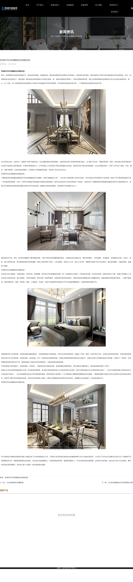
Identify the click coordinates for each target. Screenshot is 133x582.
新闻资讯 (114, 5)
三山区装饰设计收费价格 (14, 482)
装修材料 (84, 5)
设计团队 (98, 5)
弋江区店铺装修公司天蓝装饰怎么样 (120, 482)
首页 (27, 5)
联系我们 (114, 12)
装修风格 (55, 5)
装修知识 (58, 36)
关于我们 (40, 5)
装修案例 (70, 5)
